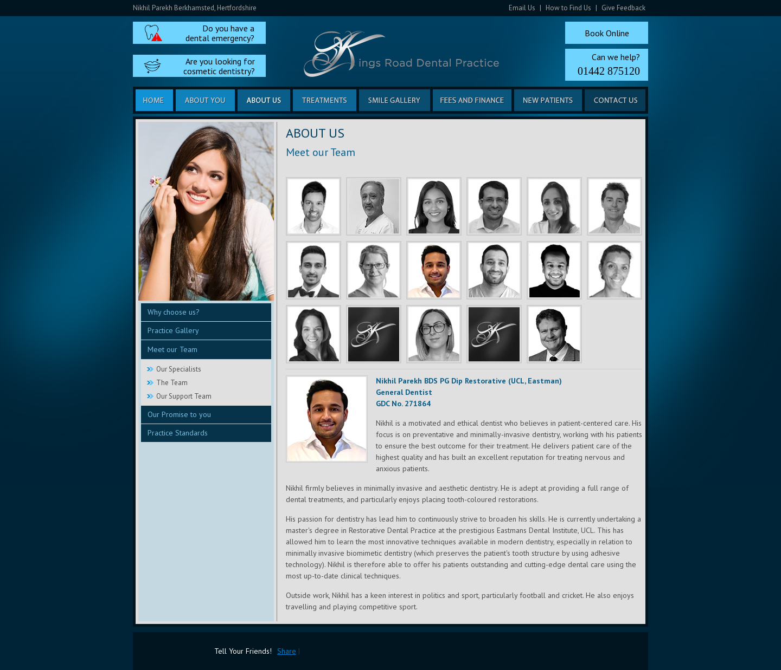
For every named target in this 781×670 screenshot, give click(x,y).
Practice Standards (178, 433)
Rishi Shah (313, 206)
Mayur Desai (494, 270)
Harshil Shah (554, 270)
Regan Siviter (614, 270)
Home (154, 100)
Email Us (522, 7)
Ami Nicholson (373, 334)
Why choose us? (174, 312)
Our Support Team (184, 396)
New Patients (548, 100)
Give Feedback (623, 7)
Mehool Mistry (313, 270)
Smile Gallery (394, 100)
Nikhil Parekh (434, 270)
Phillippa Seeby (434, 334)
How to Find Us (568, 7)
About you (205, 100)
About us (264, 100)
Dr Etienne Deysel (554, 334)
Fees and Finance (472, 100)
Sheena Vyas (554, 206)
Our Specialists (178, 369)
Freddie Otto (614, 206)
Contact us (615, 100)
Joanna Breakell (313, 334)
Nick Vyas (373, 206)
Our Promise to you (179, 414)
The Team (172, 382)
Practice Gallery (173, 330)
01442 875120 (609, 71)
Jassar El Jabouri (494, 206)
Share (286, 651)
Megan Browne (494, 334)
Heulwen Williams (373, 270)
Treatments (324, 100)
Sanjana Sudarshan (434, 206)
